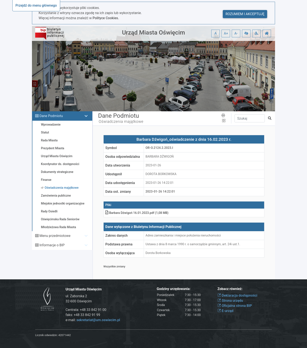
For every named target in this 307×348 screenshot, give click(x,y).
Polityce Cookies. (106, 18)
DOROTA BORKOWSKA (161, 174)
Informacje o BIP (52, 245)
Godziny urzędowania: (173, 289)
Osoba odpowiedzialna (122, 157)
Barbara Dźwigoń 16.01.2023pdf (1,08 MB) (136, 213)
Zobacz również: (230, 289)
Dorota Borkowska (158, 253)
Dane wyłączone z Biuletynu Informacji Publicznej (143, 227)
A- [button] (236, 33)
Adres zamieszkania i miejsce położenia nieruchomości (183, 235)
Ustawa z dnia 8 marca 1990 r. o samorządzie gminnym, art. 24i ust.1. (193, 244)
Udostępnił (113, 174)
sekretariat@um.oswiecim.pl (98, 320)
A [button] (215, 33)
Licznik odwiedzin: (46, 335)
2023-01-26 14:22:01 (160, 183)
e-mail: (93, 320)
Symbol (111, 148)
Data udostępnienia (120, 183)
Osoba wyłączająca (120, 253)
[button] (246, 33)
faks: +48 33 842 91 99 (83, 315)
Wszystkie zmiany (114, 266)
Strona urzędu (230, 301)
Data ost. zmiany (118, 192)
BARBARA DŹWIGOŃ (160, 156)
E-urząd (225, 311)
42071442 (64, 335)
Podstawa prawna (118, 244)
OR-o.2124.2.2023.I (159, 148)
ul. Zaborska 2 (76, 296)
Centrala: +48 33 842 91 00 (86, 310)
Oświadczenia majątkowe (121, 121)
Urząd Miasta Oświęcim (153, 32)
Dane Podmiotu (51, 116)
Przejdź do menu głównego (36, 5)
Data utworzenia (117, 165)
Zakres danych (116, 235)
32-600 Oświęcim (79, 301)
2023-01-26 (153, 165)
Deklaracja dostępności (237, 295)
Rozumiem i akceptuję (245, 14)
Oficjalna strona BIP (234, 306)
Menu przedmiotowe (55, 236)
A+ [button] (226, 33)
